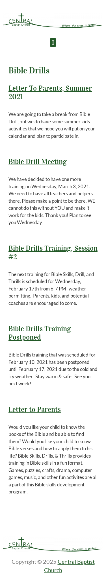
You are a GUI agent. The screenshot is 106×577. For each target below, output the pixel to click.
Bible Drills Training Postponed (39, 333)
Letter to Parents (34, 409)
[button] (53, 42)
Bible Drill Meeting (37, 161)
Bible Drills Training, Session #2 (53, 252)
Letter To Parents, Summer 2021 (50, 92)
